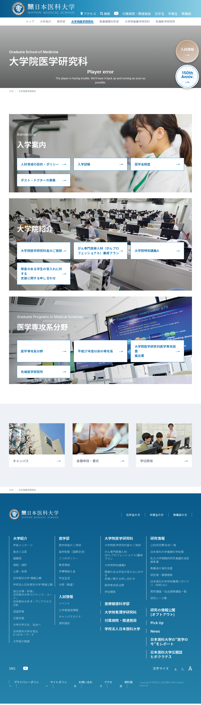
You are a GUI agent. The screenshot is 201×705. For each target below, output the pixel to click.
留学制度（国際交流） (73, 553)
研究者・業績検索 (161, 576)
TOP (11, 91)
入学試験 (84, 164)
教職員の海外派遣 (161, 569)
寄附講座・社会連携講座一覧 (168, 593)
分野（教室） (67, 586)
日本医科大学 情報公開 (27, 579)
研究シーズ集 (158, 599)
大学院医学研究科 (119, 539)
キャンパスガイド (70, 618)
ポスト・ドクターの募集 (38, 180)
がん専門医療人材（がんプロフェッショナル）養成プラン (98, 251)
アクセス (88, 14)
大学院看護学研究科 (121, 613)
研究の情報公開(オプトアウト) (162, 613)
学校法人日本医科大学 (122, 630)
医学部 (64, 539)
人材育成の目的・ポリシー (40, 164)
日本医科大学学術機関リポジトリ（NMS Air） (169, 584)
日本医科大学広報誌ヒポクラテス (166, 655)
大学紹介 (20, 539)
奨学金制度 (143, 164)
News (155, 632)
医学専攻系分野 (32, 352)
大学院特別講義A (147, 251)
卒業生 (173, 14)
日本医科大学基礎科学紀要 (167, 553)
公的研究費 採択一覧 (163, 546)
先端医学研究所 (32, 373)
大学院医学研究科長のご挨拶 (41, 251)
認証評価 (18, 613)
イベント (64, 605)
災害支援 (18, 619)
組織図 (17, 559)
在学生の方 (133, 516)
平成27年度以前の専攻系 (95, 352)
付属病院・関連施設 (136, 14)
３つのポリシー (68, 559)
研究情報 (157, 539)
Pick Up (157, 623)
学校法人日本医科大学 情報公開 (33, 586)
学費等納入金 (67, 573)
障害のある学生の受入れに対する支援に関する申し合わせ (41, 274)
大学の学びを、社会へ (27, 626)
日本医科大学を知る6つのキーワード (25, 634)
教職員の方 (180, 516)
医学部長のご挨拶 (70, 546)
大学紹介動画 (21, 643)
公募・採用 (20, 573)
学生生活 (64, 579)
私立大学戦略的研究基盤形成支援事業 (169, 561)
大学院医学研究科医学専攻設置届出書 (155, 352)
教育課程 (64, 566)
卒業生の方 (157, 516)
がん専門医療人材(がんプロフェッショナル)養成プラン (124, 556)
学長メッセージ (23, 546)
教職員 (186, 14)
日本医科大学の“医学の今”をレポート (169, 643)
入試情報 (66, 597)
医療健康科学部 (117, 604)
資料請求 (64, 624)
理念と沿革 (20, 553)
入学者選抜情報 (68, 611)
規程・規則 (20, 566)
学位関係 (110, 593)
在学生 (159, 14)
